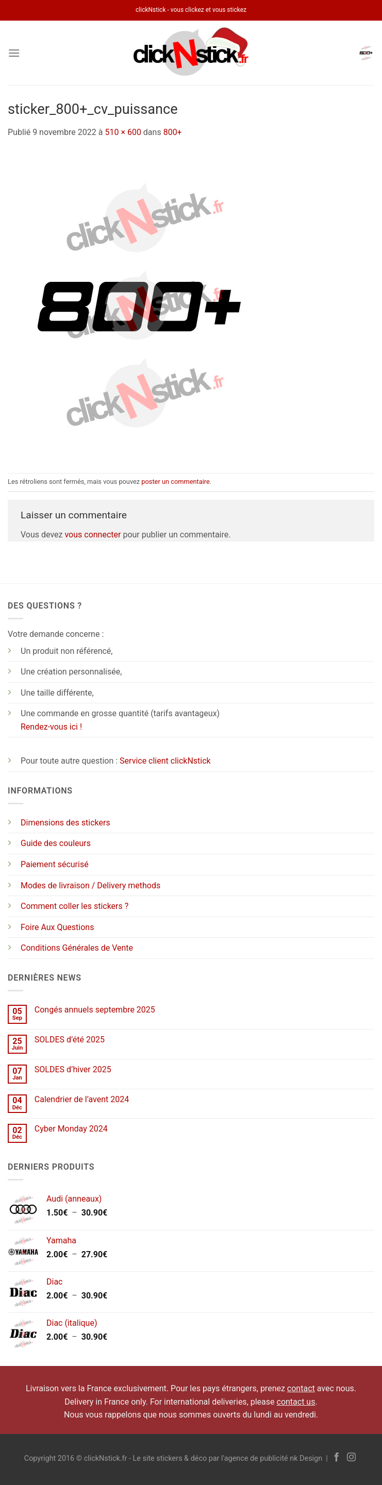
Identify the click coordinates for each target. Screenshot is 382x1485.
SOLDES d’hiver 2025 (73, 1069)
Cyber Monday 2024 (71, 1129)
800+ (172, 132)
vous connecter (92, 534)
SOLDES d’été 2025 (70, 1039)
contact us (296, 1402)
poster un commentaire (175, 481)
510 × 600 (123, 132)
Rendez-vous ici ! (51, 727)
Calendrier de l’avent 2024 (82, 1099)
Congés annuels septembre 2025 (95, 1010)
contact (301, 1388)
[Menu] (14, 52)
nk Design (306, 1458)
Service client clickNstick (165, 761)
